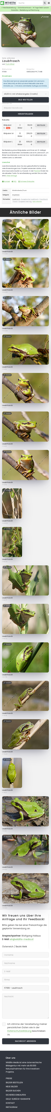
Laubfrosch (11, 61)
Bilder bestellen (14, 1082)
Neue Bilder (12, 1086)
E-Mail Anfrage (11, 176)
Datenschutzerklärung (19, 1030)
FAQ (14, 181)
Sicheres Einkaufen (26, 181)
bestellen (41, 125)
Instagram (11, 1107)
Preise (9, 1078)
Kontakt (6, 181)
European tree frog (25, 201)
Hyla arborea (8, 58)
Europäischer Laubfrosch (30, 199)
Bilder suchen (13, 1090)
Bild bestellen (25, 99)
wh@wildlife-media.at (22, 939)
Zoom (45, 17)
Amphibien (16, 195)
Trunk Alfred (9, 64)
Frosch (15, 201)
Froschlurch (44, 199)
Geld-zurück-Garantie (18, 1099)
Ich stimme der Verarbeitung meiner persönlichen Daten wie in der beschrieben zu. (27, 1029)
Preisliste (37, 171)
